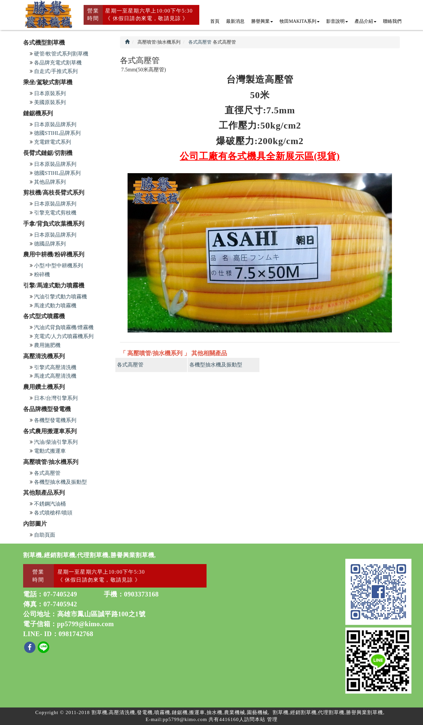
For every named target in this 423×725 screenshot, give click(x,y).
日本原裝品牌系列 (55, 124)
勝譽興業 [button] (262, 21)
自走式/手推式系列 (56, 71)
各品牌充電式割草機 (58, 62)
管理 (272, 719)
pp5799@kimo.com (85, 624)
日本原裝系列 (50, 93)
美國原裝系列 (50, 102)
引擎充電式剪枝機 (55, 212)
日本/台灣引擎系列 (56, 398)
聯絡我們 (392, 21)
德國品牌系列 (50, 244)
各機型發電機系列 (55, 420)
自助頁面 (44, 535)
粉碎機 (42, 274)
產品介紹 (365, 21)
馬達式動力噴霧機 (55, 305)
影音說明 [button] (337, 21)
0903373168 (141, 594)
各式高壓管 (47, 473)
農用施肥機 (47, 345)
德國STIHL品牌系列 (57, 133)
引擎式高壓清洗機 (55, 367)
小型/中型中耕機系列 (58, 265)
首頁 (214, 21)
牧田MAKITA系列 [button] (300, 21)
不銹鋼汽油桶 (50, 504)
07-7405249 (60, 594)
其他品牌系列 (50, 182)
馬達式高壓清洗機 (55, 376)
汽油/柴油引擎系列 (56, 442)
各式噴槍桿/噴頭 (53, 512)
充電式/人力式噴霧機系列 (64, 336)
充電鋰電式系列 (52, 142)
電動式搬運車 (50, 451)
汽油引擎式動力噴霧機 (60, 296)
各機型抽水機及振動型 (60, 482)
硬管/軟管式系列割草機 (61, 54)
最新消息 (235, 21)
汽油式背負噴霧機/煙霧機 (64, 327)
